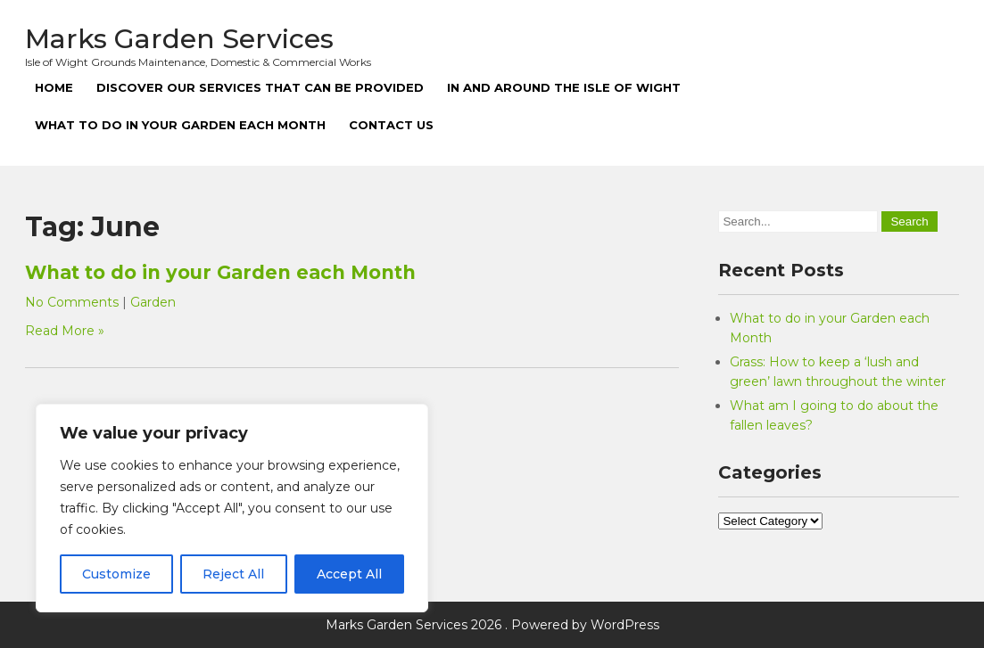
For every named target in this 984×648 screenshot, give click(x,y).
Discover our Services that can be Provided (260, 87)
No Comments (72, 302)
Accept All (349, 574)
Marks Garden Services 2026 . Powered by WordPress (492, 625)
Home (54, 87)
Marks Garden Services (179, 38)
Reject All (233, 574)
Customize (116, 574)
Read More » (64, 331)
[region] (232, 508)
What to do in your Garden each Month (180, 125)
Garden (153, 302)
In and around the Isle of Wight (564, 87)
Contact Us (391, 125)
